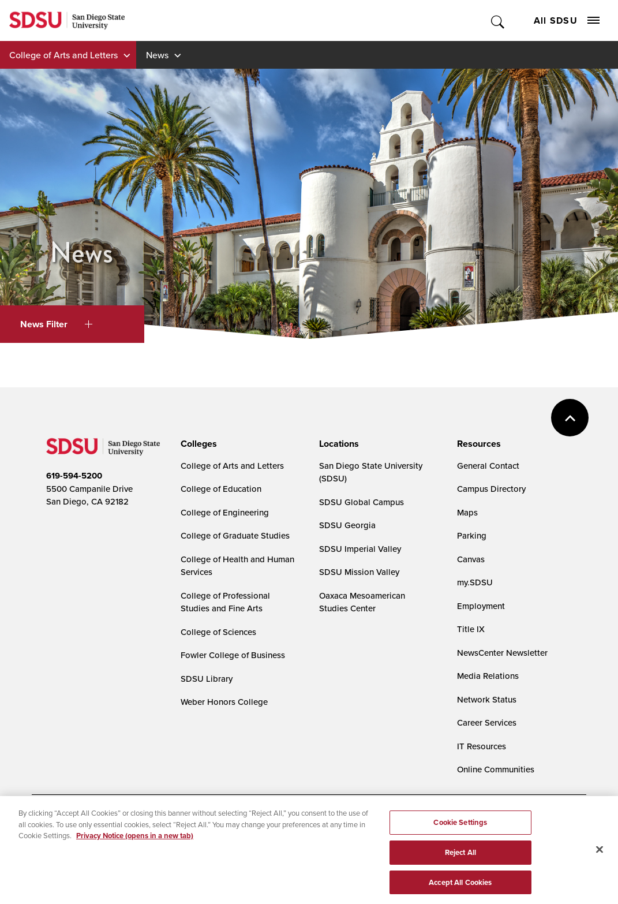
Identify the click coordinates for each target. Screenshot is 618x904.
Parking (471, 535)
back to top (570, 417)
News (157, 54)
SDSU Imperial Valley (360, 549)
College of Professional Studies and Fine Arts (225, 602)
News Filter (56, 324)
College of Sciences (218, 632)
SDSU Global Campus (361, 502)
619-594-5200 (74, 475)
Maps (467, 512)
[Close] (599, 856)
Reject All (460, 858)
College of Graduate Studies (235, 535)
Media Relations (488, 676)
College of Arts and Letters (63, 54)
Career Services (486, 722)
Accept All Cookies (460, 888)
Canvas (471, 559)
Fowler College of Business (233, 655)
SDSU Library (207, 679)
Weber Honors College (224, 702)
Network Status (486, 699)
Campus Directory (491, 489)
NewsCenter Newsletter (502, 653)
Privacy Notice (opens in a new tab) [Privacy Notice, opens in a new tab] (134, 841)
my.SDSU (475, 582)
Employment (481, 606)
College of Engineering (225, 512)
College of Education (221, 489)
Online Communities (495, 769)
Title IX (471, 629)
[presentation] (197, 444)
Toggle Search (498, 20)
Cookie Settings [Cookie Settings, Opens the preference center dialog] (460, 828)
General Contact (488, 466)
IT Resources (481, 746)
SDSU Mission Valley (359, 572)
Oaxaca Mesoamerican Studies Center (362, 602)
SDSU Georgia (347, 525)
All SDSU (567, 20)
